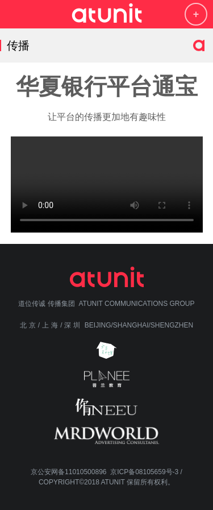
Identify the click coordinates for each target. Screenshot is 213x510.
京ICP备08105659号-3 (144, 472)
